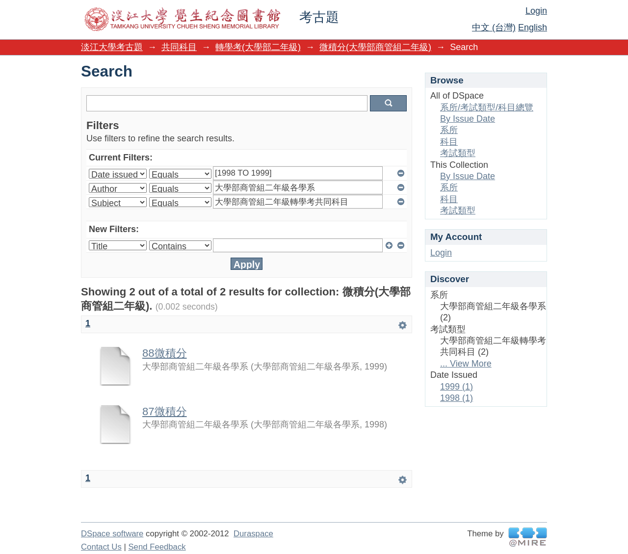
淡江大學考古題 (112, 47)
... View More (466, 364)
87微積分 (164, 411)
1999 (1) (456, 387)
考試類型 (457, 153)
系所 (449, 130)
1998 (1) (456, 398)
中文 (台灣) (494, 27)
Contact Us (101, 547)
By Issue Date (467, 119)
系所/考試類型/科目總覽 (486, 107)
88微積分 (164, 353)
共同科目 (179, 47)
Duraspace (253, 533)
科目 (449, 142)
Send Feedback (156, 547)
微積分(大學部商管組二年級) (375, 47)
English (532, 27)
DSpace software (112, 533)
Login (536, 11)
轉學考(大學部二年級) (258, 47)
